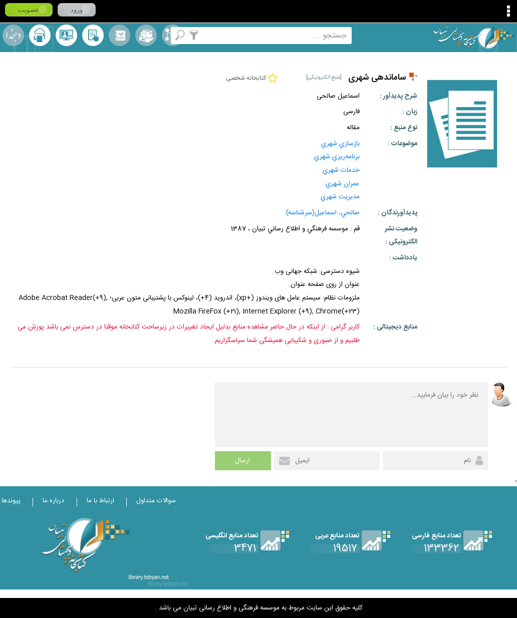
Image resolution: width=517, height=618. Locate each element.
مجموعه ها (146, 35)
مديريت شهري (340, 196)
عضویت (29, 10)
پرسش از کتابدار (66, 35)
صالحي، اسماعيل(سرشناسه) (323, 212)
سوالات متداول (156, 500)
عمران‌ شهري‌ (343, 183)
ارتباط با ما (100, 500)
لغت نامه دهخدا (13, 35)
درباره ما (54, 500)
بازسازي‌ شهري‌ (340, 143)
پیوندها (11, 500)
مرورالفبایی (119, 35)
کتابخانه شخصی (93, 35)
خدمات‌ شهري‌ (341, 170)
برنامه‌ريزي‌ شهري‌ (337, 156)
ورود (77, 10)
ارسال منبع (40, 35)
